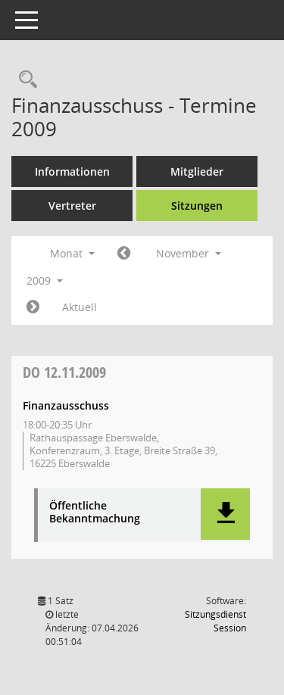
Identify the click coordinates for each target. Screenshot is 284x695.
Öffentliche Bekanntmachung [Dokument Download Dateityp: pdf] (94, 512)
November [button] (188, 253)
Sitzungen (197, 205)
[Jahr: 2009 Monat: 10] (124, 253)
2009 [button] (45, 280)
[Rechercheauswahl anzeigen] (24, 79)
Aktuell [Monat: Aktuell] (79, 307)
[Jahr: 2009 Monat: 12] (33, 307)
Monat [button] (72, 253)
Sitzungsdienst (215, 621)
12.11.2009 (64, 372)
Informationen (72, 171)
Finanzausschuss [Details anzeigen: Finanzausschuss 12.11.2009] (66, 405)
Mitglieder (196, 171)
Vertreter (72, 205)
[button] (225, 514)
